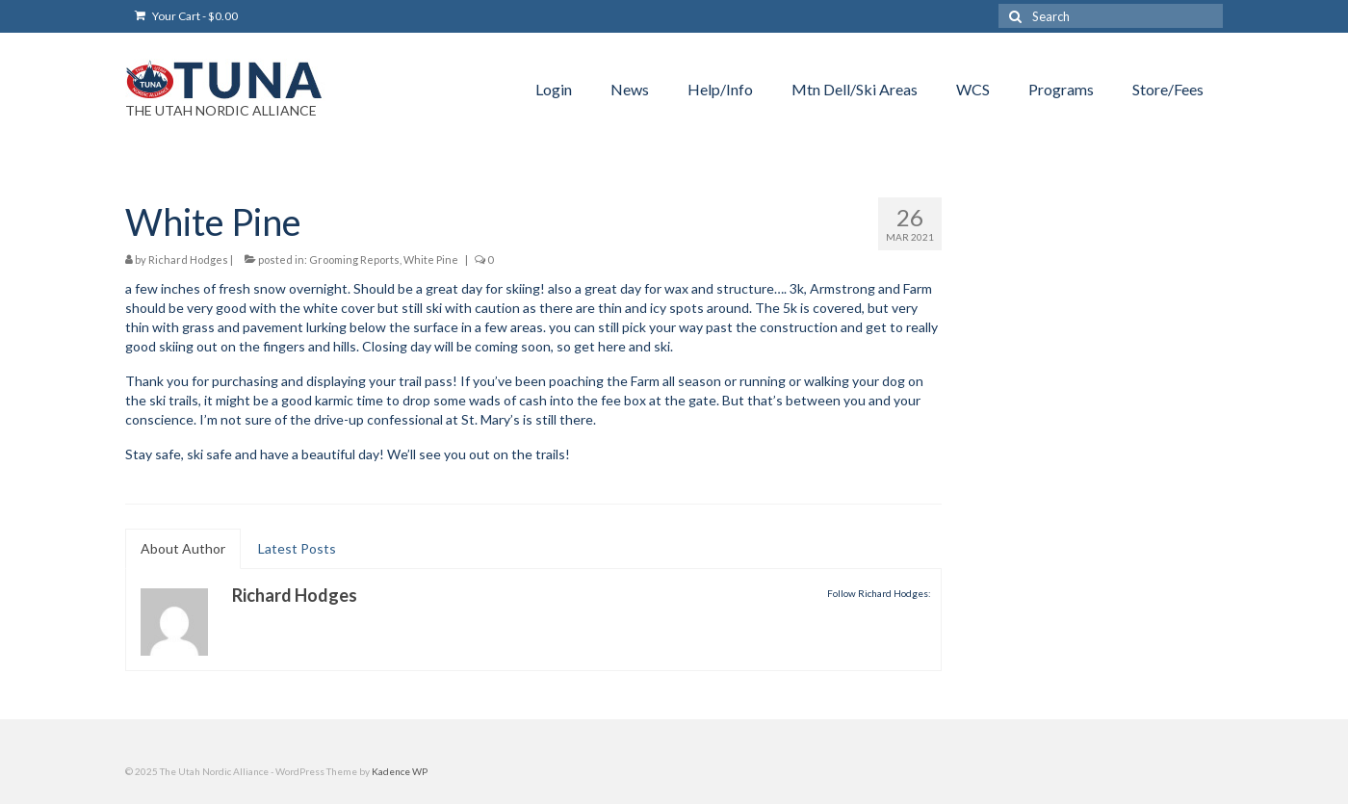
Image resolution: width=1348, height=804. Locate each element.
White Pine (430, 259)
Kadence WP (400, 771)
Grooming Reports (354, 259)
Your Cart (186, 16)
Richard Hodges (188, 259)
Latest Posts (297, 548)
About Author (183, 548)
